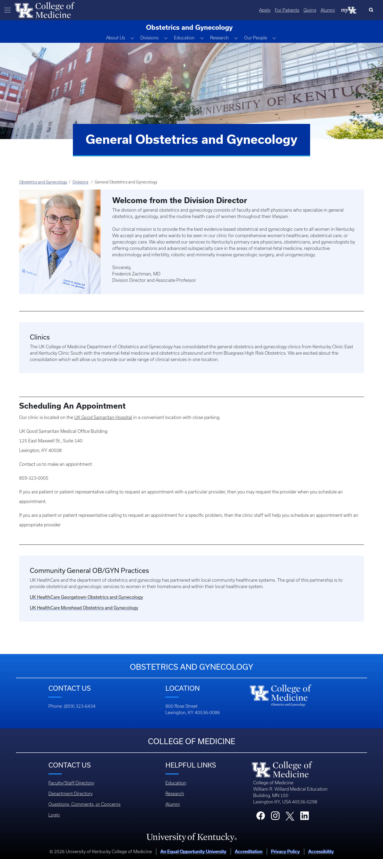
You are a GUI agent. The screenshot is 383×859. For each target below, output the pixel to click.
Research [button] (219, 37)
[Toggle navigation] (7, 10)
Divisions (80, 182)
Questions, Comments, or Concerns (84, 804)
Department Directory (70, 793)
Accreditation (249, 851)
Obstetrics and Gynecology (43, 182)
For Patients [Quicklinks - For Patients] (287, 10)
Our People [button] (255, 37)
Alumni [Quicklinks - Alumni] (327, 10)
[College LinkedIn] (304, 817)
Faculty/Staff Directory (71, 783)
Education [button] (184, 37)
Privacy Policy (285, 851)
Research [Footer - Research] (174, 793)
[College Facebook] (260, 817)
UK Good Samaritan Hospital (103, 417)
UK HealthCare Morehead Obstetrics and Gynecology (84, 607)
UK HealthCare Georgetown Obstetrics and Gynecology (86, 597)
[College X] (290, 815)
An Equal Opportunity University (193, 851)
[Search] (372, 10)
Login (54, 814)
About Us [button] (115, 37)
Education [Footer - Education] (175, 783)
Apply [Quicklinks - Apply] (264, 10)
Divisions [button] (149, 37)
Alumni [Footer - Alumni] (172, 804)
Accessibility (321, 851)
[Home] (44, 9)
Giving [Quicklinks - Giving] (309, 10)
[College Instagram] (275, 817)
